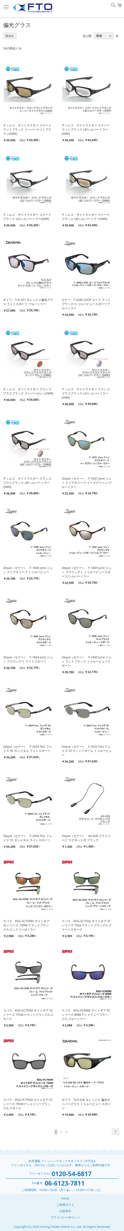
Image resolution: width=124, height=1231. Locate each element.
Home (65, 1198)
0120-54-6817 (72, 1173)
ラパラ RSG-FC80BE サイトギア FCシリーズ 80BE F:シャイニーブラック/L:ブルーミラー (86, 1014)
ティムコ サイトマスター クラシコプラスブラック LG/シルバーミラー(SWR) (86, 393)
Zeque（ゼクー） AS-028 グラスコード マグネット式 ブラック (86, 838)
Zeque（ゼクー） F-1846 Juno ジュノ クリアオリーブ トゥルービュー (28, 570)
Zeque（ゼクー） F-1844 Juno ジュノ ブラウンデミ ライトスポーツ (28, 659)
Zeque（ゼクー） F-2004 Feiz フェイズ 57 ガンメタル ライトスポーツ (27, 838)
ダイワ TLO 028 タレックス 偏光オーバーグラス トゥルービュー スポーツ (86, 1104)
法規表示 (65, 1211)
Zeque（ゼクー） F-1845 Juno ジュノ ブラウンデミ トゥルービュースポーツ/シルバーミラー (86, 572)
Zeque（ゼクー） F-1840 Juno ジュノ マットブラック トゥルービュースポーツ (86, 661)
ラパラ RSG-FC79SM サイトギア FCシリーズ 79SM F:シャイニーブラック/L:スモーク (28, 1104)
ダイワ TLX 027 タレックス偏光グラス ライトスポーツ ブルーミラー (28, 302)
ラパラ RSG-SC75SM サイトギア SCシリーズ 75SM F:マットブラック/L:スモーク (28, 1014)
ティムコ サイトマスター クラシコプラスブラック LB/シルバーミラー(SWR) (27, 482)
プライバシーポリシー (65, 1217)
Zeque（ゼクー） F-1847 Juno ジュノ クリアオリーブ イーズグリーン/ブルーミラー (87, 482)
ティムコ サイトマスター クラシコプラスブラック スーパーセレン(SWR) (28, 391)
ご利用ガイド (65, 1205)
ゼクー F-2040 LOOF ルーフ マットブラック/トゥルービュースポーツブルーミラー (86, 304)
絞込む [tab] (9, 36)
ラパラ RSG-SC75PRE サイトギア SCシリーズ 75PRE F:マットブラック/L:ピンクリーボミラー (26, 925)
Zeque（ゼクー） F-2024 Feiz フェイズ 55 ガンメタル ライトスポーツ (27, 748)
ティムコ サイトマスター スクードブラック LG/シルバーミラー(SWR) (27, 217)
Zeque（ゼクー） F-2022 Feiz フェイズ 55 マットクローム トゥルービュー (87, 750)
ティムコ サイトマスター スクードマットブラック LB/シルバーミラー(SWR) (86, 129)
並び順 (87, 36)
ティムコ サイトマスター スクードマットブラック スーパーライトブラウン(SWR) (27, 129)
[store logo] (32, 8)
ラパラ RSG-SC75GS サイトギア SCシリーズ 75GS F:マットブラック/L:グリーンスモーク (87, 925)
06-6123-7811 (65, 1183)
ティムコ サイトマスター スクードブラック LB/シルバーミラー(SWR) (86, 217)
